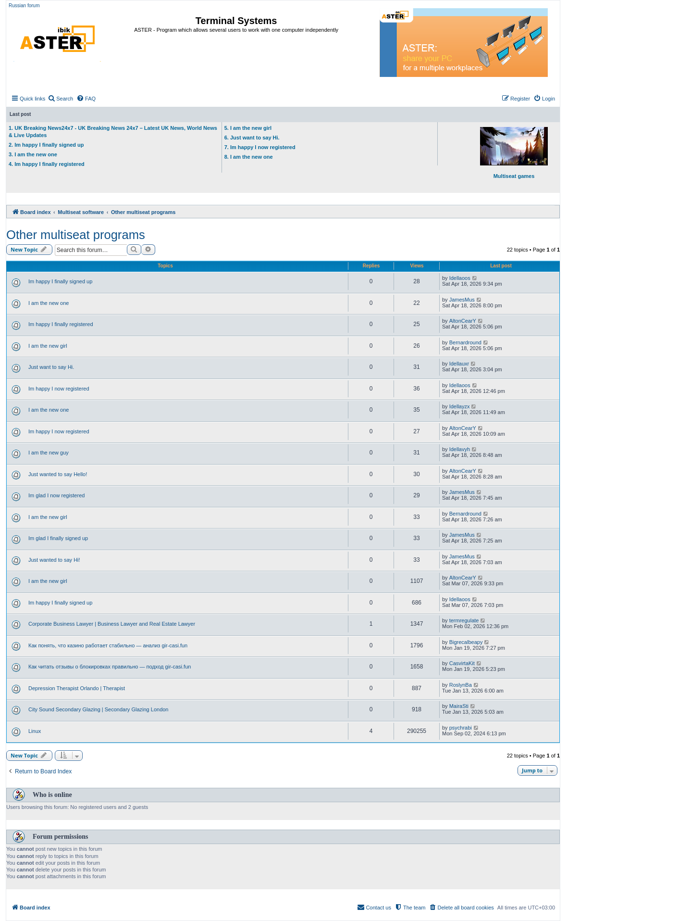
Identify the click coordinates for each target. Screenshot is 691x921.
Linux (34, 731)
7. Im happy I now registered (260, 147)
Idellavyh (459, 449)
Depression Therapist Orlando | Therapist (76, 688)
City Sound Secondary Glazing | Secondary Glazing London (98, 709)
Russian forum (24, 5)
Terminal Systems (236, 20)
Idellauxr (459, 363)
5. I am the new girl (247, 128)
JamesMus (462, 300)
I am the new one (48, 303)
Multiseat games (514, 153)
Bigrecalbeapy (466, 642)
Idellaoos (459, 278)
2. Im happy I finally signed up (46, 145)
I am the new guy (48, 452)
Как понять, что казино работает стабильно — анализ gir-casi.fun (107, 645)
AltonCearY (462, 321)
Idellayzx (459, 406)
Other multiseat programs (75, 234)
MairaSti (459, 706)
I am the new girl (47, 346)
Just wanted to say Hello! (57, 474)
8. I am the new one (248, 157)
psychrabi (460, 728)
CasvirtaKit (462, 663)
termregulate (464, 620)
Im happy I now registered (58, 388)
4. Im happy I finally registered (47, 164)
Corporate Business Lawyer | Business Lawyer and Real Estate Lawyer (111, 624)
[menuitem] (60, 98)
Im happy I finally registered (60, 324)
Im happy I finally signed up (60, 281)
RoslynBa (460, 685)
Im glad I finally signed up (58, 538)
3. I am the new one (33, 154)
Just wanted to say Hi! (54, 560)
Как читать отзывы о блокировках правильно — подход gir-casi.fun (109, 666)
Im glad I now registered (56, 495)
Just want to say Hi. (51, 367)
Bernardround (465, 342)
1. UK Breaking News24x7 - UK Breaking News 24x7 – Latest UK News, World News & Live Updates (113, 131)
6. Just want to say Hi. (252, 137)
